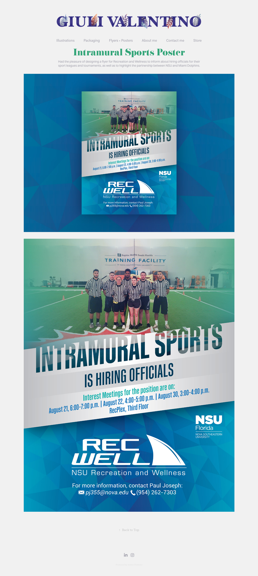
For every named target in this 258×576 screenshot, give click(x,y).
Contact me (175, 40)
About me (149, 40)
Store (197, 40)
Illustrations (65, 40)
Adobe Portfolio (135, 565)
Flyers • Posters (121, 40)
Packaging (92, 40)
